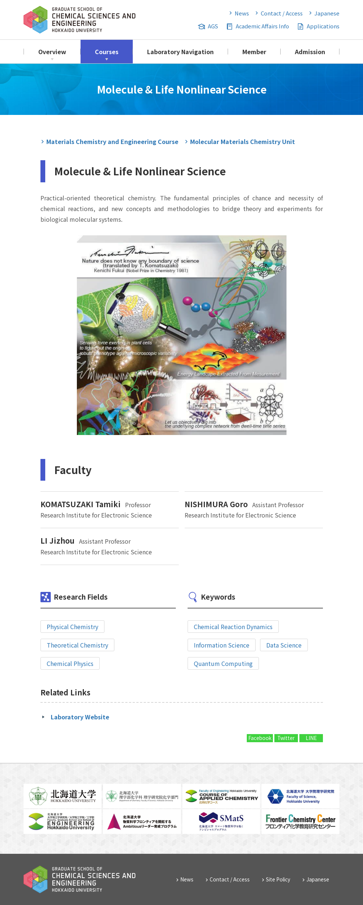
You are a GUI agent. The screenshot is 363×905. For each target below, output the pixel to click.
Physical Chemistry (72, 626)
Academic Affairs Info (262, 26)
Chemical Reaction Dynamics (233, 626)
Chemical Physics (70, 663)
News (242, 13)
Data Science (284, 645)
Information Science (221, 645)
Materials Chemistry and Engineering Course (112, 141)
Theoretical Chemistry (77, 645)
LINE (311, 737)
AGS (213, 26)
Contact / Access (282, 13)
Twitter (286, 737)
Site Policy (278, 879)
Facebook (259, 737)
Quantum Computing (223, 663)
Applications (323, 26)
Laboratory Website (80, 716)
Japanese (326, 13)
